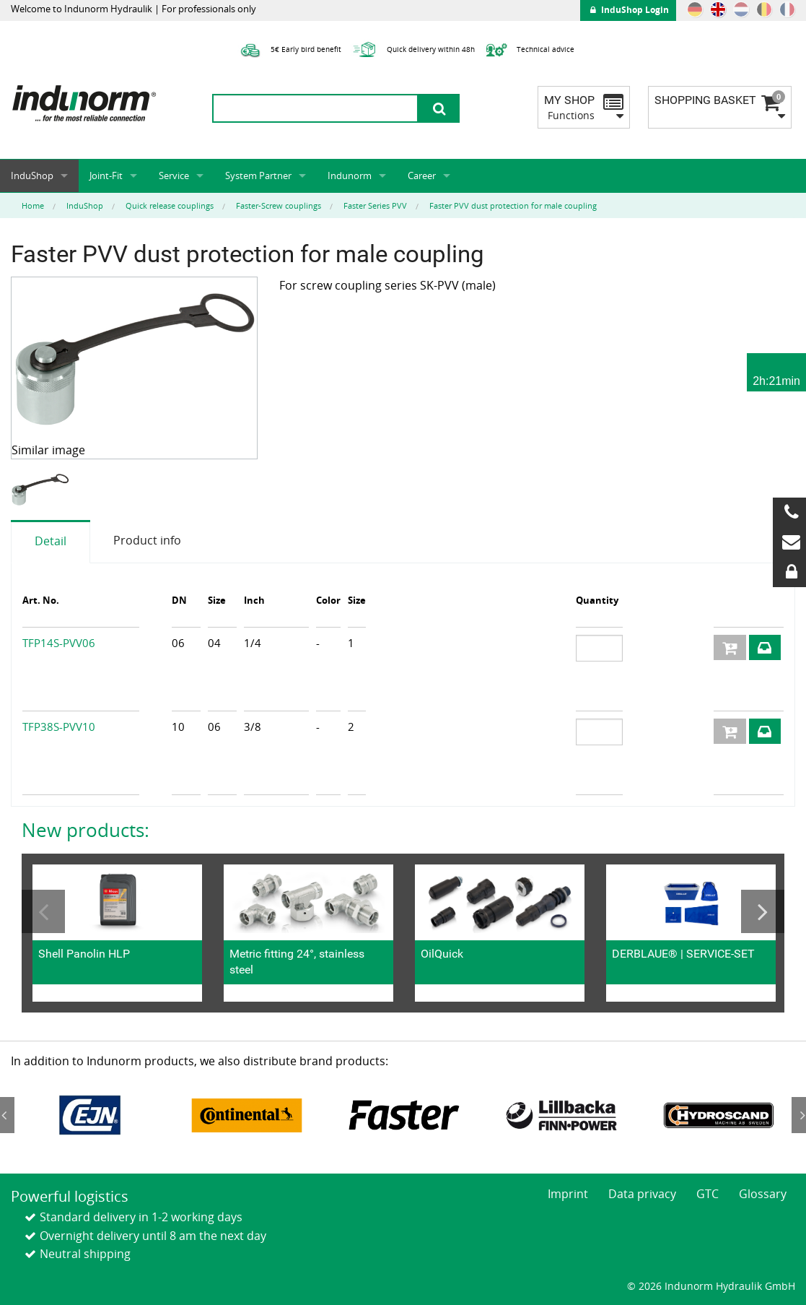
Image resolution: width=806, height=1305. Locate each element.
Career (422, 175)
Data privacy (642, 1194)
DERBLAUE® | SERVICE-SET (683, 954)
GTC (707, 1194)
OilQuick (442, 954)
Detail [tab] (50, 541)
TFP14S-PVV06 (58, 643)
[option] (42, 489)
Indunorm (350, 175)
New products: (85, 830)
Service (174, 175)
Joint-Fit (106, 175)
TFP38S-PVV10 (58, 726)
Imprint (568, 1194)
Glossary (763, 1194)
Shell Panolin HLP (84, 954)
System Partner (258, 175)
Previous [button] (43, 911)
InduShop (32, 175)
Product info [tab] (147, 540)
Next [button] (762, 911)
